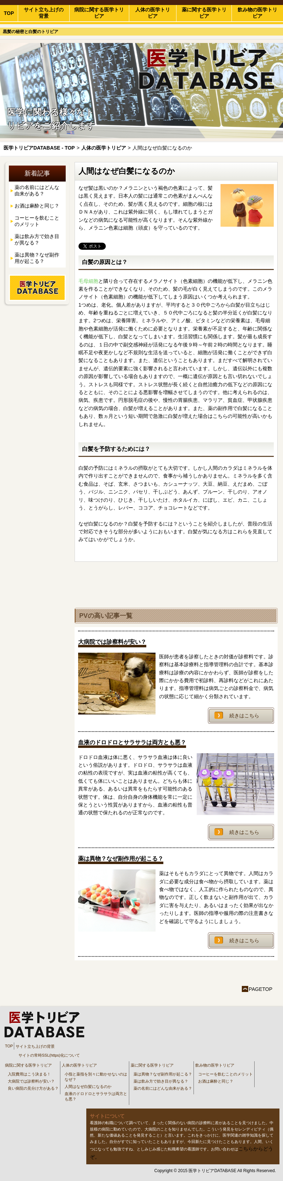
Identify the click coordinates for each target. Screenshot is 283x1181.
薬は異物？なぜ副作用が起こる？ (37, 258)
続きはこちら (244, 715)
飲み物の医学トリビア (257, 13)
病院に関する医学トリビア (99, 13)
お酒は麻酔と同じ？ (37, 206)
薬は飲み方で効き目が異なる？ (37, 239)
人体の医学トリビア (152, 13)
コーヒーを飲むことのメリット (37, 221)
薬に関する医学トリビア (204, 13)
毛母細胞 (88, 281)
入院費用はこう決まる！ (29, 1074)
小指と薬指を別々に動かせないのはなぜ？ (96, 1077)
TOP (9, 13)
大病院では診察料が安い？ (31, 1081)
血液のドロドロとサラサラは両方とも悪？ (96, 1096)
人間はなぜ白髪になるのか (88, 1086)
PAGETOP (260, 989)
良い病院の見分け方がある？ (33, 1088)
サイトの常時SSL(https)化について (49, 1055)
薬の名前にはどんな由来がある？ (37, 190)
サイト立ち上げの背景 (44, 13)
